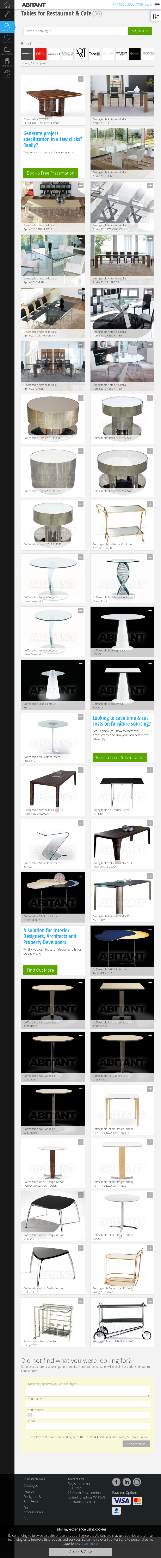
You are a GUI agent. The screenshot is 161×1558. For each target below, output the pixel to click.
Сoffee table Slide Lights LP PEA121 (40, 705)
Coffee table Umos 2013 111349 (42, 438)
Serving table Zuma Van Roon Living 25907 (41, 1343)
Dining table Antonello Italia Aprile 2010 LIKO (109, 121)
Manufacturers (32, 1479)
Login (148, 4)
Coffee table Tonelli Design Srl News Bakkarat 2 (41, 599)
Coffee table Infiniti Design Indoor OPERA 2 (44, 1237)
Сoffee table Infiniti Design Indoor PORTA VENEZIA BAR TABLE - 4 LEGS (113, 1131)
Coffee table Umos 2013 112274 (112, 491)
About (28, 1518)
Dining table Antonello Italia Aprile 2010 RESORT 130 (109, 333)
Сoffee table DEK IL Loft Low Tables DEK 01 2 (109, 971)
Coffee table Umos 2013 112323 (42, 491)
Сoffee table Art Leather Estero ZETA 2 (42, 865)
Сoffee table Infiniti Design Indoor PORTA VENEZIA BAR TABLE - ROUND (44, 1184)
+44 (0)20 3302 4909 (128, 4)
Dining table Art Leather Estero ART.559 (111, 811)
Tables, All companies (35, 63)
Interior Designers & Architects (32, 1496)
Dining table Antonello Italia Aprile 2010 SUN (109, 174)
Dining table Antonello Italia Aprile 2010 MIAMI (40, 280)
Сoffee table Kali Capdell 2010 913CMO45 (41, 1024)
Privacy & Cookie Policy (132, 1437)
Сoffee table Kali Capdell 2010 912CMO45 (110, 1077)
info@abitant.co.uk (81, 1502)
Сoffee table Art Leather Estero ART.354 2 (42, 758)
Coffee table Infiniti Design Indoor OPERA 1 (44, 1290)
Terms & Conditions (98, 1437)
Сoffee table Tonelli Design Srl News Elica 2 (111, 599)
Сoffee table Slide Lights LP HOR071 (109, 652)
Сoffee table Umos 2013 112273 (112, 438)
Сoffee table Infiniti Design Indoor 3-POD (113, 1237)
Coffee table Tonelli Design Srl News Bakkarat (41, 652)
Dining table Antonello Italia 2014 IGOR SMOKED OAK (112, 865)
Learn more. (90, 1543)
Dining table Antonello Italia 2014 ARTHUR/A (112, 918)
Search (143, 31)
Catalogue (31, 1485)
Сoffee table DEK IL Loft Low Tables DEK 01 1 (40, 918)
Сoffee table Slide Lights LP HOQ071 (109, 705)
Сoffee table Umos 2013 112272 (42, 544)
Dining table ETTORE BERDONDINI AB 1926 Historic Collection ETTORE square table (42, 121)
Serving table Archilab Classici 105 (113, 1341)
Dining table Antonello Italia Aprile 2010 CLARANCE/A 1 (40, 333)
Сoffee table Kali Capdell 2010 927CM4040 (110, 1024)
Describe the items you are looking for (53, 1384)
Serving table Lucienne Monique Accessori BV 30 (112, 546)
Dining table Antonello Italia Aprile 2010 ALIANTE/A (109, 280)
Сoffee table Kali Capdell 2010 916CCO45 (41, 1077)
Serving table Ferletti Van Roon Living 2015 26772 (111, 1290)
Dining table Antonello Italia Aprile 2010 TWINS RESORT (109, 227)
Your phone (35, 1410)
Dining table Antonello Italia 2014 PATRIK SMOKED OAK (43, 811)
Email (31, 1421)
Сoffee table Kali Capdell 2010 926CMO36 (41, 1130)
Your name (35, 1399)
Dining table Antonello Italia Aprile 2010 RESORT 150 (109, 386)
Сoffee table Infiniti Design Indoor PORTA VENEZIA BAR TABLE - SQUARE (113, 1184)
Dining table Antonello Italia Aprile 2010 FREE (40, 386)
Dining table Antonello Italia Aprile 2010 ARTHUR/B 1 (40, 227)
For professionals (32, 1509)
